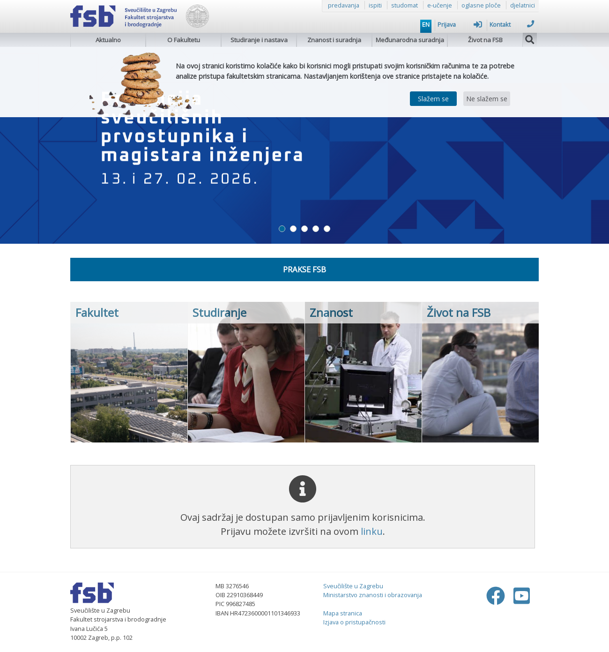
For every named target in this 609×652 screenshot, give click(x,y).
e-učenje (439, 5)
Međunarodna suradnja (410, 40)
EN (426, 24)
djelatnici (522, 5)
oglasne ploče (481, 5)
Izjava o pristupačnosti (354, 622)
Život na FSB (485, 40)
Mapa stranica (342, 613)
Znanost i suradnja (334, 40)
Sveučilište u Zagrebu (353, 586)
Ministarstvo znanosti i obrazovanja (372, 595)
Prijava (460, 24)
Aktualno (108, 40)
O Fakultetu (183, 40)
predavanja (343, 5)
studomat (404, 5)
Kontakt (512, 24)
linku (372, 531)
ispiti (375, 5)
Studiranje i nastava (259, 40)
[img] (530, 38)
